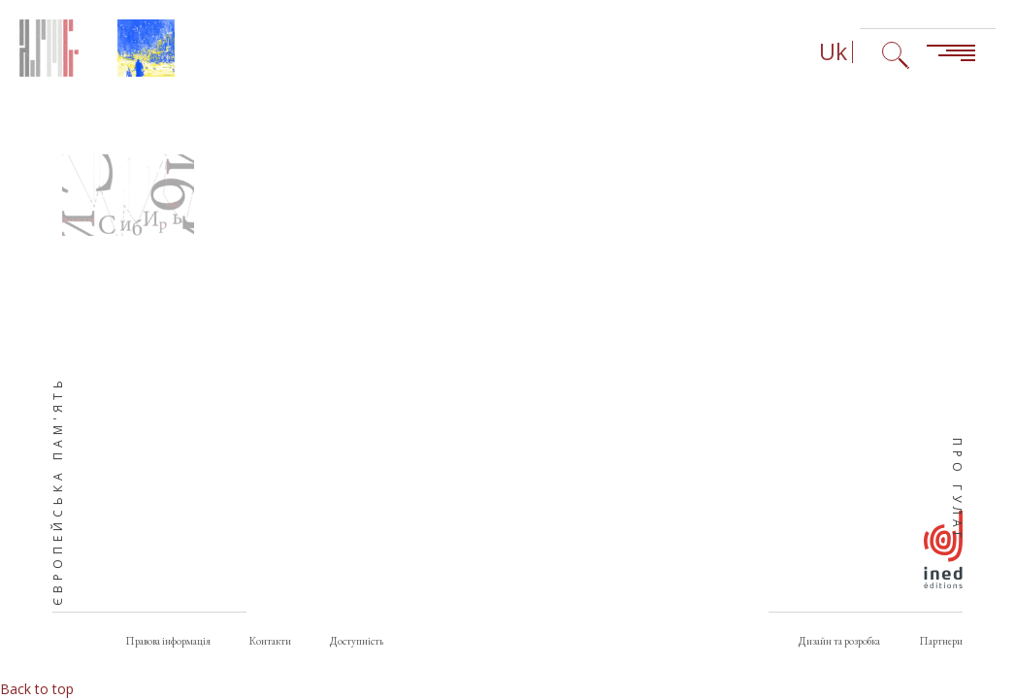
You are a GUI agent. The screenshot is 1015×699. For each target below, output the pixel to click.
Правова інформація (168, 641)
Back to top (37, 689)
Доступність (356, 641)
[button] (128, 195)
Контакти (270, 641)
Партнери (941, 641)
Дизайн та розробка (839, 641)
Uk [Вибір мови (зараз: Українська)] (833, 52)
